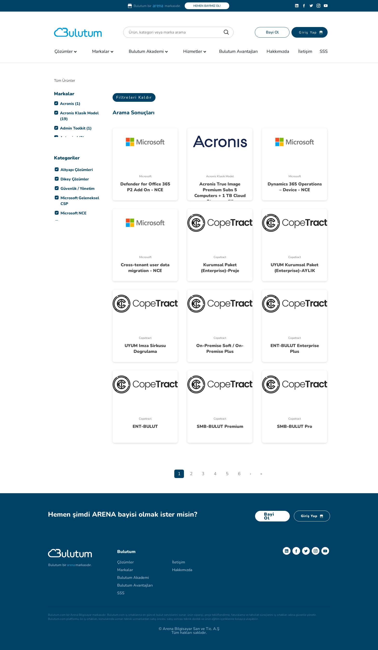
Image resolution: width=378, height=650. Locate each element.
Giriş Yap (312, 516)
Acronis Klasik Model (220, 176)
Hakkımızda (278, 51)
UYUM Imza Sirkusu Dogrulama (145, 348)
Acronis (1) (70, 103)
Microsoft (145, 176)
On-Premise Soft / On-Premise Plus (219, 348)
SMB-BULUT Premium (220, 426)
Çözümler (63, 51)
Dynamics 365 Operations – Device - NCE (295, 187)
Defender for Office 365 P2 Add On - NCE (145, 187)
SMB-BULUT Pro (294, 426)
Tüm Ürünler (65, 80)
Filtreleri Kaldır (134, 97)
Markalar (100, 51)
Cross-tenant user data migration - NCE (145, 268)
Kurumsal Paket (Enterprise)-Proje (220, 268)
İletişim (305, 51)
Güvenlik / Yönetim (77, 188)
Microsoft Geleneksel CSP (80, 200)
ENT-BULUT (145, 426)
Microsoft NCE (74, 213)
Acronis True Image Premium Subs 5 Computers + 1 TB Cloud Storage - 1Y (220, 192)
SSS (324, 51)
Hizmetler (192, 51)
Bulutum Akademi (146, 51)
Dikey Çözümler (75, 179)
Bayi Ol (272, 32)
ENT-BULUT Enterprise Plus (294, 348)
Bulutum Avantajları (238, 51)
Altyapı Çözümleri (77, 169)
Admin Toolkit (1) (76, 128)
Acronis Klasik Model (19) (79, 116)
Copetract (220, 257)
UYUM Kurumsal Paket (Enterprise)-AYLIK (294, 268)
